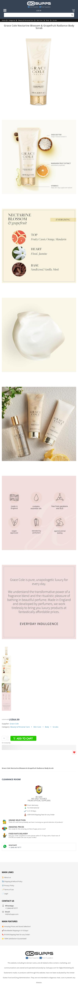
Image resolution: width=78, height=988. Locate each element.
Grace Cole (14, 724)
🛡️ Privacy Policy (8, 885)
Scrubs (55, 20)
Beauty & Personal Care (25, 20)
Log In (38, 11)
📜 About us (6, 877)
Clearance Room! (11, 779)
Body (47, 20)
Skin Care (40, 20)
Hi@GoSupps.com (11, 914)
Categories (12, 20)
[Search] (39, 15)
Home (4, 20)
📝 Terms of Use (8, 889)
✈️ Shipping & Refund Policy (12, 881)
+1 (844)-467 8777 (15, 847)
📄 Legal (5, 893)
